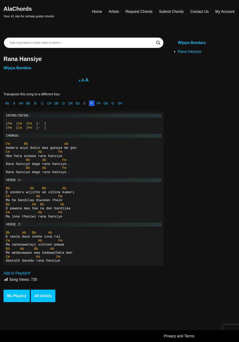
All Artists (43, 296)
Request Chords (139, 12)
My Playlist (16, 296)
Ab (7, 103)
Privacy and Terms (179, 336)
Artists (114, 12)
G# (120, 103)
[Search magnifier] (158, 42)
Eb (77, 103)
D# (70, 103)
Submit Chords (171, 12)
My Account (225, 12)
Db (56, 103)
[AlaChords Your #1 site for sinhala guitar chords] (29, 11)
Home (97, 12)
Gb (106, 103)
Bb (28, 103)
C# (49, 103)
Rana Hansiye (189, 51)
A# (21, 103)
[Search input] (81, 42)
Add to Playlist (17, 273)
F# (99, 103)
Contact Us (199, 12)
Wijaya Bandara (17, 68)
